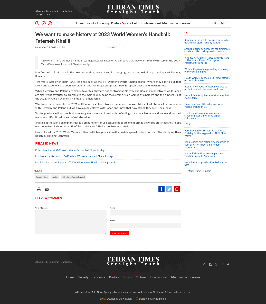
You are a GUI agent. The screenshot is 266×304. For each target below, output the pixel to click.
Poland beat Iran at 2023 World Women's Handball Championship (69, 150)
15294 (187, 124)
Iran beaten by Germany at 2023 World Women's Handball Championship (74, 156)
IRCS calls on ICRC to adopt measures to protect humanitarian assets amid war (205, 88)
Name (112, 208)
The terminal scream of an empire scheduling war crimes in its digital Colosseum (202, 116)
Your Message (41, 208)
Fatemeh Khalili (42, 177)
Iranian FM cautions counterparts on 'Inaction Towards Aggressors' (203, 154)
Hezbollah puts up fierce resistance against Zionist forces (206, 96)
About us (40, 11)
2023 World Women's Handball (73, 177)
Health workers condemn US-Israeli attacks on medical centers (207, 79)
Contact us (66, 11)
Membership (52, 11)
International (152, 23)
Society (91, 23)
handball (55, 177)
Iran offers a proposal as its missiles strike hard (205, 163)
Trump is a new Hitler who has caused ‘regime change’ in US (204, 105)
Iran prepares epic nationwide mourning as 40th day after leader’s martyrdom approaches (206, 144)
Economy (103, 23)
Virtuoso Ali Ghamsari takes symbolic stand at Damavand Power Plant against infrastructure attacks (206, 60)
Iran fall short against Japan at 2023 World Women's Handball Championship (75, 162)
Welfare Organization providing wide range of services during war (206, 70)
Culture (137, 23)
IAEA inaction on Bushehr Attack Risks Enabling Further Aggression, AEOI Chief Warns (205, 133)
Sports (126, 23)
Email (112, 220)
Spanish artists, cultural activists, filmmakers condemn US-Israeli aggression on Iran (207, 50)
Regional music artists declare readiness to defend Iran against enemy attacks (206, 41)
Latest (188, 33)
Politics (116, 23)
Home (80, 23)
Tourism (184, 23)
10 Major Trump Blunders (197, 170)
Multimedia (170, 23)
